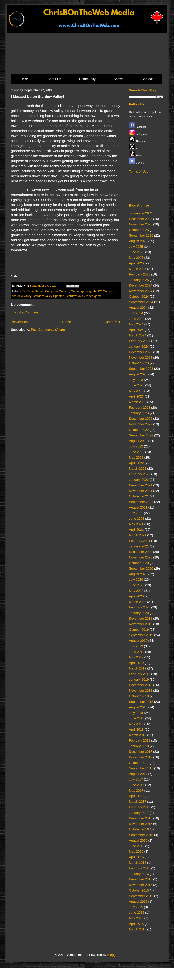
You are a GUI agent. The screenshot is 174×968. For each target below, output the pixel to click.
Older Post (112, 322)
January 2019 (139, 679)
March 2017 (137, 801)
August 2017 (138, 774)
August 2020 (138, 574)
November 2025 (140, 224)
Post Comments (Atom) (48, 329)
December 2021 (140, 485)
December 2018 (140, 685)
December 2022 (140, 418)
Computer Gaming (57, 291)
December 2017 (140, 751)
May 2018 (136, 724)
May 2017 (136, 790)
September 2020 (141, 568)
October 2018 (139, 696)
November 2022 (140, 424)
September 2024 (141, 302)
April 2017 (136, 796)
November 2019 (140, 624)
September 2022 (141, 435)
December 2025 (140, 219)
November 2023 (140, 357)
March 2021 (137, 535)
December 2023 (140, 352)
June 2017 (136, 785)
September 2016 (141, 835)
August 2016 (138, 840)
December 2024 (140, 285)
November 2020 (140, 557)
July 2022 (136, 446)
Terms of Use (138, 171)
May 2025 (136, 257)
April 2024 (136, 330)
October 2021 (139, 496)
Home (25, 79)
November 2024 (140, 291)
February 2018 (139, 740)
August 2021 (138, 507)
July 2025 (136, 246)
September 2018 (141, 702)
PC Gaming (105, 291)
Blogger (112, 955)
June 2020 (136, 585)
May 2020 (136, 591)
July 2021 (136, 513)
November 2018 (140, 690)
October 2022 (139, 430)
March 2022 (137, 468)
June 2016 (136, 846)
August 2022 (138, 441)
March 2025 (137, 269)
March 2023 (137, 402)
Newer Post (20, 322)
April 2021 (136, 529)
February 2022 (139, 474)
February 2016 (139, 868)
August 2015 (138, 901)
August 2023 (138, 374)
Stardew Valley (21, 296)
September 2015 (141, 896)
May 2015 (136, 918)
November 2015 (140, 885)
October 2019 (139, 629)
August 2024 (138, 307)
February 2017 (139, 807)
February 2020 (139, 607)
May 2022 (136, 457)
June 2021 (136, 518)
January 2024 (139, 346)
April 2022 (136, 463)
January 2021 (139, 546)
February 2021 (139, 541)
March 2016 (137, 862)
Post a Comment (26, 312)
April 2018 (136, 729)
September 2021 (141, 502)
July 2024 (136, 313)
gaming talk (88, 291)
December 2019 (140, 618)
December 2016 (140, 818)
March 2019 (137, 668)
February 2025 (139, 274)
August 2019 (138, 640)
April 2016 (136, 857)
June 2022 (136, 452)
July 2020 (136, 579)
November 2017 (140, 757)
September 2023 (141, 368)
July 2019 (136, 646)
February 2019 (139, 674)
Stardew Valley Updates (48, 296)
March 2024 (137, 335)
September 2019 (141, 635)
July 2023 (136, 380)
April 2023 (136, 396)
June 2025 (136, 252)
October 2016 (139, 829)
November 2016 (140, 824)
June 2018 (136, 718)
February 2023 (139, 407)
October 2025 (139, 230)
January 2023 (139, 413)
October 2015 (139, 890)
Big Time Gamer (33, 291)
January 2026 (139, 213)
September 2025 (141, 235)
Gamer (75, 291)
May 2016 (136, 851)
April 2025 (136, 263)
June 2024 (136, 319)
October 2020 (139, 563)
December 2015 (140, 879)
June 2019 (136, 652)
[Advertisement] (87, 53)
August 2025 (138, 241)
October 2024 (139, 296)
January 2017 (139, 813)
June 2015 (136, 912)
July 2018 (136, 713)
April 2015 (136, 924)
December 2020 (140, 552)
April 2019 (136, 663)
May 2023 (136, 391)
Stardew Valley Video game (84, 296)
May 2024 (136, 324)
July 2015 (136, 907)
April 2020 (136, 596)
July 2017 (136, 779)
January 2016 (139, 874)
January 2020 (139, 613)
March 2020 (137, 602)
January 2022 (139, 479)
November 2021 (140, 491)
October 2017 (139, 763)
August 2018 (138, 707)
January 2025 (139, 280)
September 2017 (141, 768)
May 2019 (136, 657)
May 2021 (136, 524)
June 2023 (136, 385)
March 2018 (137, 735)
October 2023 (139, 363)
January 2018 (139, 746)
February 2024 (139, 341)
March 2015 (137, 929)
